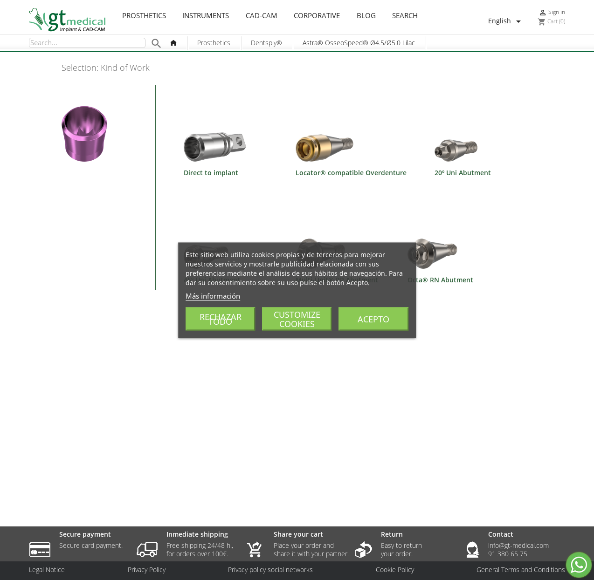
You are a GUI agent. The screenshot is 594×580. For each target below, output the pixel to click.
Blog (366, 16)
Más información (213, 295)
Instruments (205, 16)
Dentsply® (266, 42)
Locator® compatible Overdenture (351, 172)
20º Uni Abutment (463, 172)
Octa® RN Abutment (440, 279)
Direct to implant (211, 172)
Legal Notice (47, 570)
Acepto (373, 318)
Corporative (317, 16)
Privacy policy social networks (270, 570)
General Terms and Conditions (521, 570)
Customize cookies (297, 318)
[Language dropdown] (506, 21)
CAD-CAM (261, 16)
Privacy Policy (147, 570)
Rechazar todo (221, 319)
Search (405, 16)
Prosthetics (144, 16)
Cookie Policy (395, 570)
